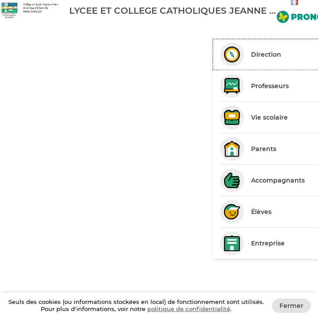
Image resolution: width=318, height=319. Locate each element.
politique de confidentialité (188, 308)
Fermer (291, 306)
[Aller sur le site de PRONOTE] (295, 15)
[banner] (159, 10)
